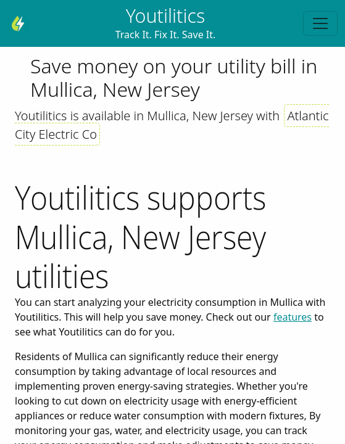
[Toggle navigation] (320, 23)
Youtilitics (165, 15)
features (292, 317)
